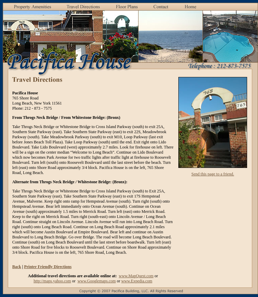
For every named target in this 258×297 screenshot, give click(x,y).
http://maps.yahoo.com (52, 281)
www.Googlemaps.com (97, 281)
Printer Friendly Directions (48, 266)
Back (16, 266)
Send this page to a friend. (212, 174)
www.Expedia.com (136, 281)
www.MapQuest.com (136, 275)
